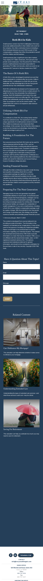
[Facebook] (11, 555)
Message (6, 283)
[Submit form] (7, 299)
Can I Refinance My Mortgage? (15, 348)
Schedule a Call (26, 555)
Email (4, 273)
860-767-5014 (21, 573)
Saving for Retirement (12, 429)
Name (5, 262)
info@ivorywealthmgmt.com (21, 561)
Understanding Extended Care (15, 388)
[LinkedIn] (15, 555)
